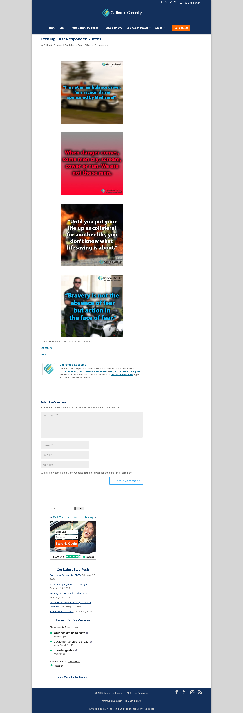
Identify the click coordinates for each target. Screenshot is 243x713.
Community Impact (137, 28)
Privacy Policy (133, 700)
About (158, 28)
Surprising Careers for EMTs (65, 575)
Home (52, 28)
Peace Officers (85, 45)
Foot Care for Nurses (61, 611)
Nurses (45, 353)
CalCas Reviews (114, 28)
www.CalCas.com (112, 700)
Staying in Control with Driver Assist (70, 593)
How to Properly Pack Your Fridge (68, 584)
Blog (62, 28)
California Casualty (53, 45)
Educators (46, 347)
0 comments (101, 45)
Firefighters (71, 45)
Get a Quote (181, 27)
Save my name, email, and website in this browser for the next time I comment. (88, 472)
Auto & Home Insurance (85, 28)
